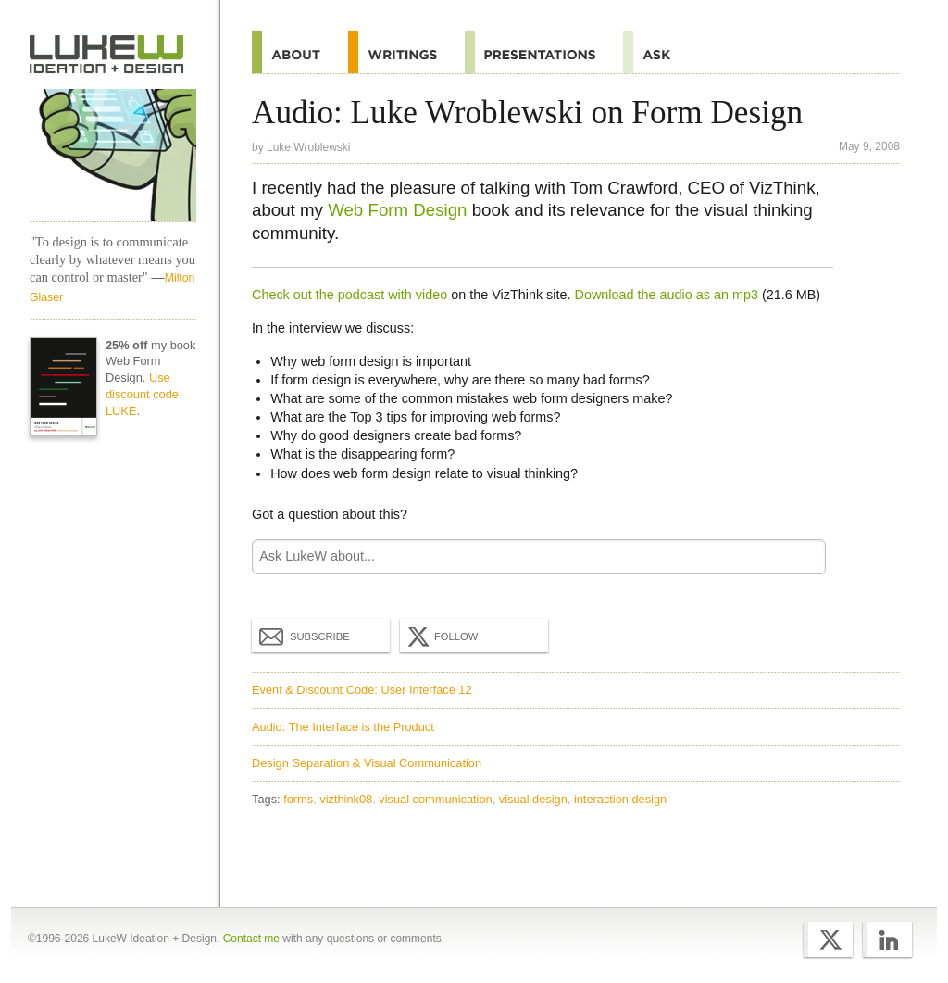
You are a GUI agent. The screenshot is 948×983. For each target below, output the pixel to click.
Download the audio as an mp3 (666, 294)
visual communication (435, 799)
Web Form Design (397, 210)
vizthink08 (345, 799)
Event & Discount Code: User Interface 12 (362, 690)
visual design (533, 799)
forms (298, 799)
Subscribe (304, 635)
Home (107, 54)
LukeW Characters (113, 155)
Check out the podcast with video (349, 294)
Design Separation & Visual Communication (366, 763)
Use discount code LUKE (142, 394)
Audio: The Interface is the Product (343, 727)
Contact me (251, 938)
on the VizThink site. (510, 294)
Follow (441, 636)
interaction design (620, 799)
